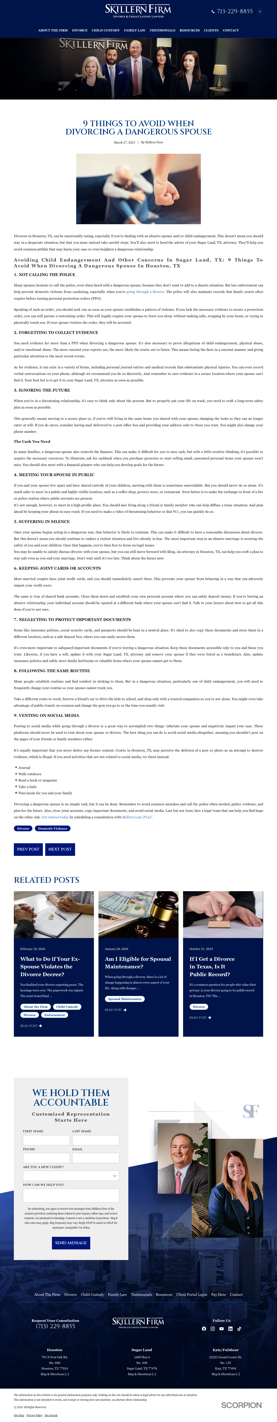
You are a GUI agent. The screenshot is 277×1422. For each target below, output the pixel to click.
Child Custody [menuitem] (106, 30)
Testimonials (141, 1294)
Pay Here (218, 1294)
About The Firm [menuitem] (53, 30)
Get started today (55, 817)
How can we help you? (43, 1185)
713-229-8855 (235, 11)
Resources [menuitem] (190, 30)
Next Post (60, 849)
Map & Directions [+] (55, 1374)
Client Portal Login (191, 1294)
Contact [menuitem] (231, 30)
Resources (164, 1294)
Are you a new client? (43, 1167)
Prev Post (28, 849)
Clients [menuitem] (211, 30)
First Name (33, 1131)
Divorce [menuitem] (79, 30)
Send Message (71, 1243)
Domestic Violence (52, 828)
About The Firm (47, 1294)
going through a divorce (145, 292)
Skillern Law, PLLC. (137, 817)
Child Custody (92, 1294)
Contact (236, 1294)
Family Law (117, 1294)
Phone (29, 1149)
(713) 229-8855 (55, 1326)
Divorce (23, 828)
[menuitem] (19, 1415)
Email (77, 1149)
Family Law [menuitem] (134, 30)
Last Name (81, 1131)
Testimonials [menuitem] (162, 30)
